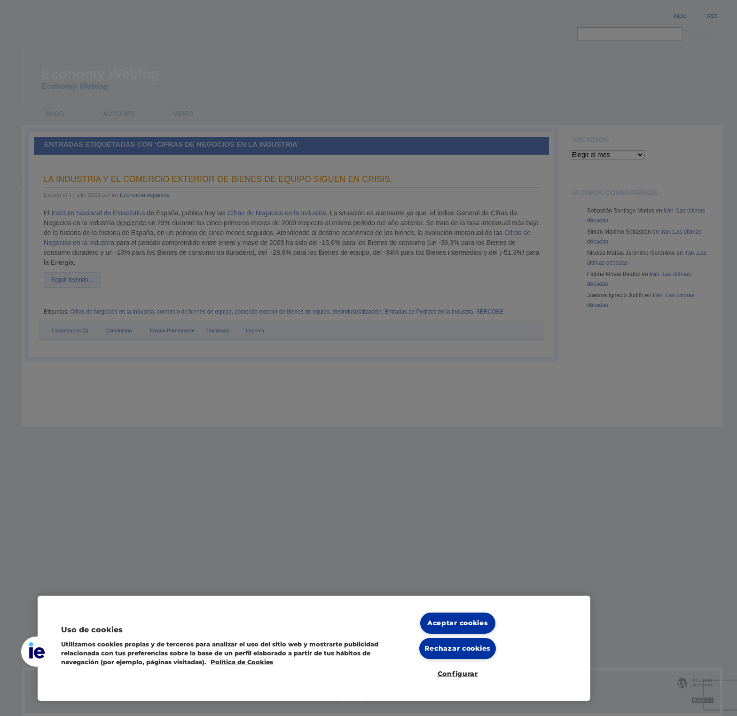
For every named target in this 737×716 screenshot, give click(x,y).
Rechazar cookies (457, 648)
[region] (314, 648)
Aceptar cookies (457, 623)
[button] (36, 652)
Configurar (458, 673)
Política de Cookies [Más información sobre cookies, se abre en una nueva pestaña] (242, 662)
